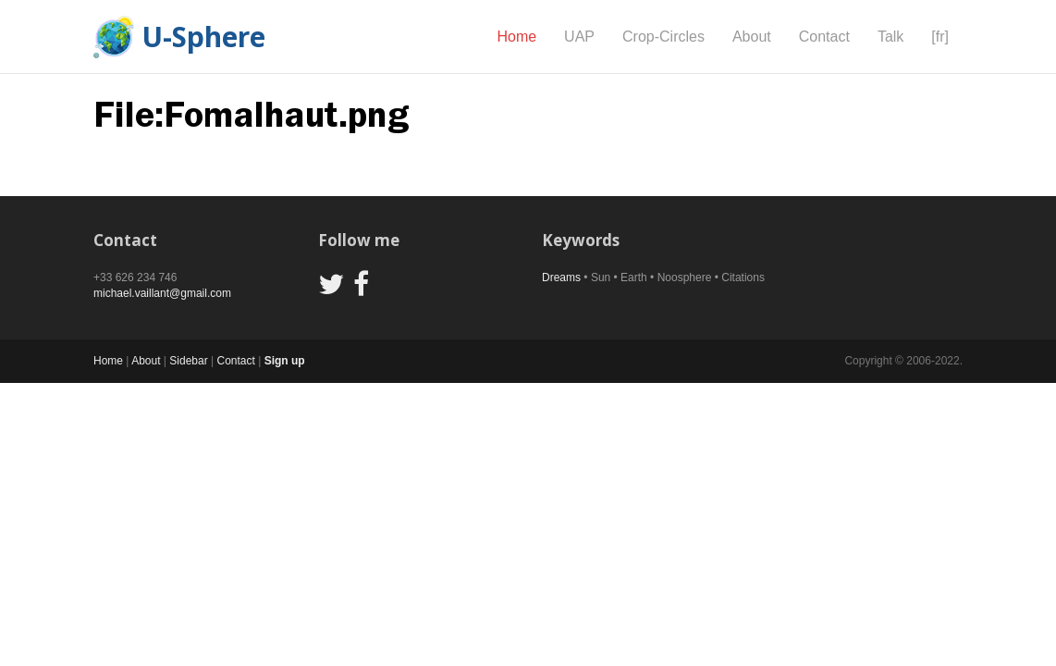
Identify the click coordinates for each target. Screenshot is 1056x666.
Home (516, 36)
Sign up (284, 360)
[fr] (940, 36)
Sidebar (188, 360)
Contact (824, 36)
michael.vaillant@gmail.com (162, 293)
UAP (579, 36)
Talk (890, 36)
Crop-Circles (663, 36)
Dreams (561, 277)
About (751, 36)
